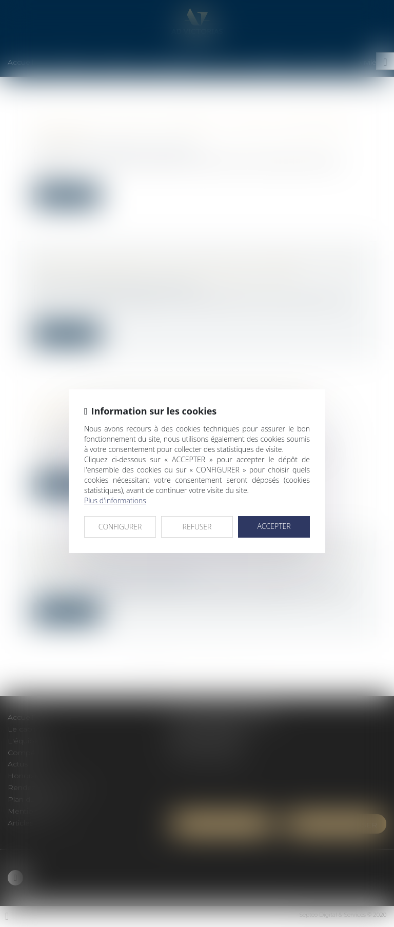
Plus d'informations (115, 500)
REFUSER (197, 526)
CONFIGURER (120, 526)
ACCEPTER (273, 526)
